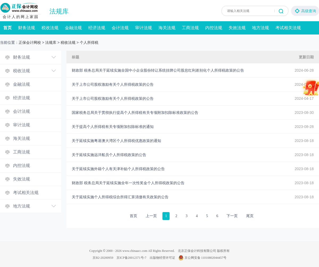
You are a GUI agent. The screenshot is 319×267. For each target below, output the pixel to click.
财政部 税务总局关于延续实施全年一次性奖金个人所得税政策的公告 (128, 183)
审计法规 (143, 27)
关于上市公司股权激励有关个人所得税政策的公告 (113, 84)
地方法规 (260, 27)
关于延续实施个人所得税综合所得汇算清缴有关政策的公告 (120, 197)
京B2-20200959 (103, 258)
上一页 (151, 216)
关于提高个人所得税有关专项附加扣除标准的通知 (113, 126)
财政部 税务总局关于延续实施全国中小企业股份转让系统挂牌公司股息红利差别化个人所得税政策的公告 (158, 70)
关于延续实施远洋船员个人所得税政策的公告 (109, 155)
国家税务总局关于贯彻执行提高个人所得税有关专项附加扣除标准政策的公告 (135, 112)
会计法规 (120, 27)
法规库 (59, 11)
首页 (7, 27)
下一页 (232, 216)
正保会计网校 (30, 42)
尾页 (250, 216)
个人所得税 (89, 42)
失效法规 (237, 27)
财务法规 (26, 27)
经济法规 (96, 27)
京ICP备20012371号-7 (131, 258)
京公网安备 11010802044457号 (202, 258)
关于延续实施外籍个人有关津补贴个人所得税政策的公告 (118, 169)
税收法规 (49, 27)
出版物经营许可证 (162, 258)
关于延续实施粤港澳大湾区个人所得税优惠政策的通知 (116, 141)
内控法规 (213, 27)
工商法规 (190, 27)
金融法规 (73, 27)
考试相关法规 (288, 27)
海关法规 (166, 27)
